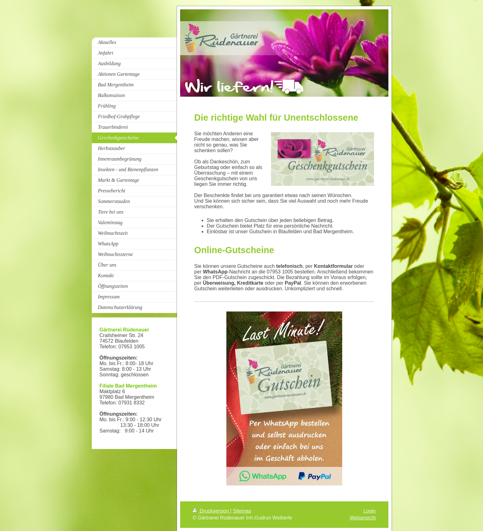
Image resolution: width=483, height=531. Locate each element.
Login (369, 511)
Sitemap (242, 511)
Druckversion (211, 511)
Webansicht (363, 517)
